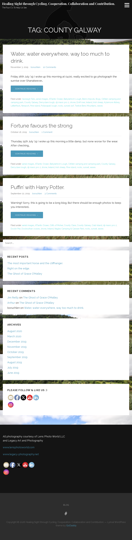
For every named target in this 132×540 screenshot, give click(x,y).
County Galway (31, 102)
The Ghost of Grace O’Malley (24, 273)
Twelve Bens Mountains (85, 106)
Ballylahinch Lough (72, 99)
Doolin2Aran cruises (31, 229)
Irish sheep (98, 102)
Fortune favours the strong (41, 126)
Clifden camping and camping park (84, 164)
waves (100, 106)
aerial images (42, 99)
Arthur (11, 302)
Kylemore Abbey (112, 102)
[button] (128, 5)
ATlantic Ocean (56, 99)
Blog (66, 505)
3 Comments (51, 193)
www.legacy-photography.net (21, 454)
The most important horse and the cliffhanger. (35, 263)
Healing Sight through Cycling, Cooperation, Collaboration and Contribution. (58, 4)
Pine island (35, 106)
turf (72, 106)
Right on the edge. (18, 268)
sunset (67, 106)
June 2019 (13, 372)
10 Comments (49, 67)
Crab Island (97, 225)
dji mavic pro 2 (62, 102)
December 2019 (16, 341)
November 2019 (17, 346)
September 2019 (17, 357)
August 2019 (14, 362)
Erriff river (81, 102)
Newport (25, 106)
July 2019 (12, 367)
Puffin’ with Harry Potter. (37, 187)
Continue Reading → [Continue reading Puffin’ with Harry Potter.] (26, 215)
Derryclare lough (47, 102)
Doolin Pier (16, 229)
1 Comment (47, 132)
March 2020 (14, 336)
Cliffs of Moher (56, 225)
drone (73, 102)
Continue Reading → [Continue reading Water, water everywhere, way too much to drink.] (26, 89)
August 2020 (14, 331)
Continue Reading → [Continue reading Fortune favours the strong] (26, 154)
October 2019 (15, 352)
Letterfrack (15, 106)
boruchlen (35, 67)
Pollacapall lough (49, 106)
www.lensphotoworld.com (18, 447)
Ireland (89, 102)
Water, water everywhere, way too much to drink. (54, 307)
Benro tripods (88, 99)
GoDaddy (71, 525)
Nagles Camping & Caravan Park (69, 229)
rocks (60, 106)
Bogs (98, 99)
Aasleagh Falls (28, 99)
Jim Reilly (13, 297)
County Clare (70, 225)
